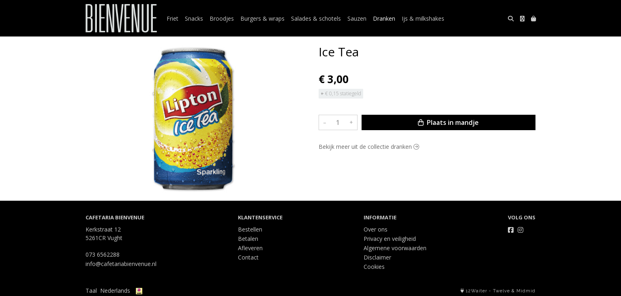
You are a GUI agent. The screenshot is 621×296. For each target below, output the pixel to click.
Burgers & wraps (262, 18)
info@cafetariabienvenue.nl (121, 264)
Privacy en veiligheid (390, 238)
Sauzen (356, 18)
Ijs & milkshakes (423, 18)
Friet (172, 18)
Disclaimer (377, 257)
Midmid (525, 291)
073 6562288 (103, 254)
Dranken (384, 18)
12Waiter (476, 291)
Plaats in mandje (448, 122)
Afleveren (250, 248)
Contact (248, 257)
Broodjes (222, 18)
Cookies (374, 266)
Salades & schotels (316, 18)
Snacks (194, 18)
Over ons (376, 229)
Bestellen (250, 229)
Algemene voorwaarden (395, 248)
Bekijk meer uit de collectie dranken (369, 146)
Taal (91, 290)
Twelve (501, 291)
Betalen (248, 238)
